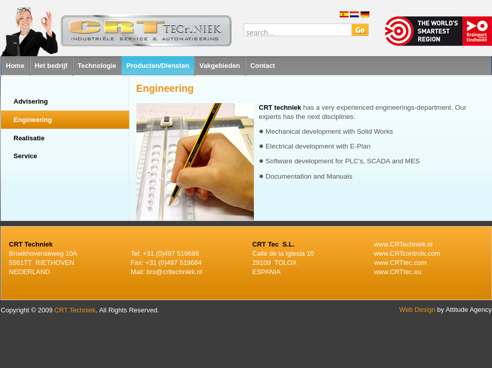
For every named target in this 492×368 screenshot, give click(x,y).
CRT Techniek (75, 310)
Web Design (417, 309)
